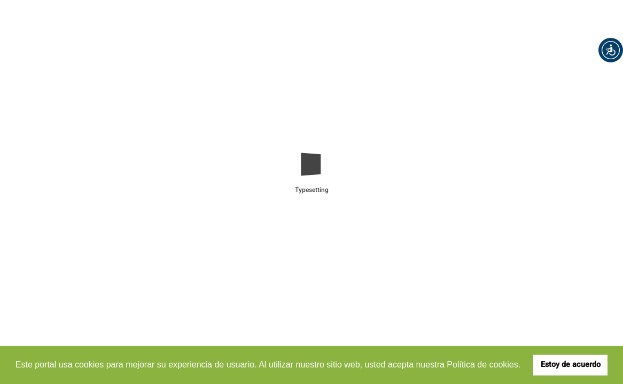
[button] (610, 50)
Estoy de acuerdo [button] (571, 364)
